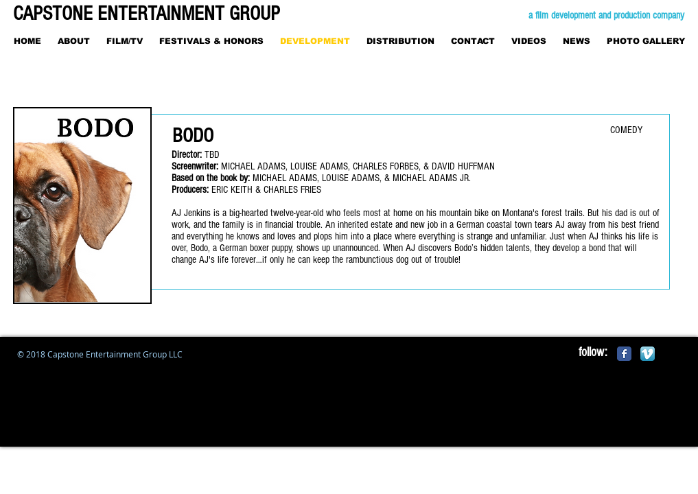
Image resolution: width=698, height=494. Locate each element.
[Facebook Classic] (624, 353)
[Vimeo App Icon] (647, 353)
